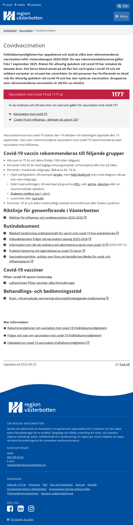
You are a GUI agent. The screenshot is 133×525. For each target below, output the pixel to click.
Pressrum (34, 484)
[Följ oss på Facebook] (11, 508)
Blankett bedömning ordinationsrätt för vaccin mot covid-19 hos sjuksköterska (62, 233)
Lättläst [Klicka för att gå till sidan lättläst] (21, 5)
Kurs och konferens (61, 484)
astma (92, 184)
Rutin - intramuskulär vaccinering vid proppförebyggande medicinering (57, 298)
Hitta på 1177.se (16, 484)
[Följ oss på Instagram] (32, 508)
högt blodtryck (80, 175)
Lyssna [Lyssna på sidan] (9, 5)
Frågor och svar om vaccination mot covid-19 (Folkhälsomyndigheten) (54, 335)
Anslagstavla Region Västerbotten (26, 489)
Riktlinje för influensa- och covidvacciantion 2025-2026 (46, 217)
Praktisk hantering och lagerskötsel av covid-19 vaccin (45, 251)
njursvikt (38, 198)
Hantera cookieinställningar (57, 493)
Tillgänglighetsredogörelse (22, 493)
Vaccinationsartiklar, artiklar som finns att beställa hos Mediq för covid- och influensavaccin (59, 258)
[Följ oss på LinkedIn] (22, 508)
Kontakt (92, 484)
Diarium (80, 484)
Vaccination (26, 30)
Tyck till (124, 364)
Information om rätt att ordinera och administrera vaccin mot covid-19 (57, 245)
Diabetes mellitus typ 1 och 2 (30, 194)
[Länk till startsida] (23, 15)
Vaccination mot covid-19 (28, 114)
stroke (57, 175)
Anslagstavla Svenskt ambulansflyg (69, 489)
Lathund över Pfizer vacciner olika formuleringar (42, 283)
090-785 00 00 (15, 457)
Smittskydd (10, 30)
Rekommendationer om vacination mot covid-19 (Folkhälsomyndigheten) (57, 328)
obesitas (103, 184)
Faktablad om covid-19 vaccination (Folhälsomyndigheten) (46, 343)
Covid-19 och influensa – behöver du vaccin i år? (43, 119)
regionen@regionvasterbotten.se (26, 465)
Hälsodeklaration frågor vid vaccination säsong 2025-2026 (48, 239)
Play (45, 484)
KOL (77, 184)
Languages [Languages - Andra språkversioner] (35, 5)
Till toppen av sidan (22, 519)
